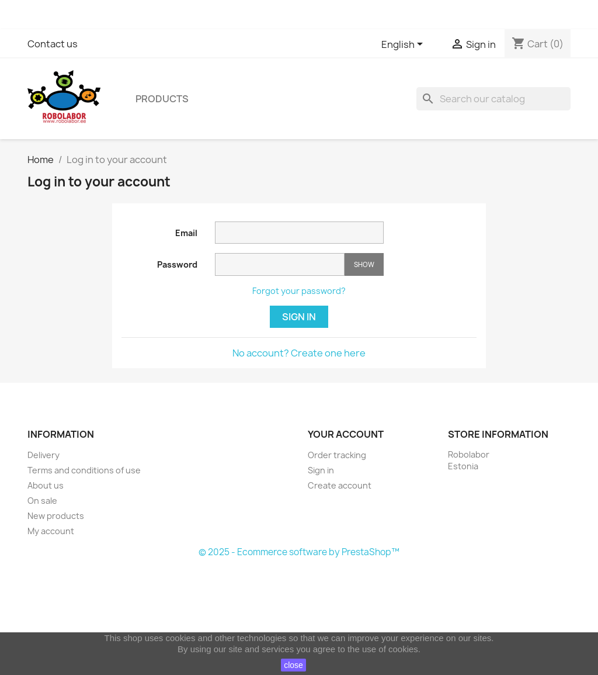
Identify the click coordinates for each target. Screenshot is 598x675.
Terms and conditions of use (84, 470)
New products (55, 515)
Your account (346, 434)
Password (177, 264)
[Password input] (280, 264)
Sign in (299, 316)
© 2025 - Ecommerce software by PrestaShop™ (299, 552)
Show (364, 264)
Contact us (52, 43)
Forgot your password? (299, 290)
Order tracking (337, 455)
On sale (42, 500)
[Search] (493, 98)
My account (50, 530)
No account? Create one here (299, 353)
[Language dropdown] (404, 45)
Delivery (43, 455)
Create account (339, 485)
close (293, 665)
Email (186, 232)
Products (162, 98)
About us (45, 485)
